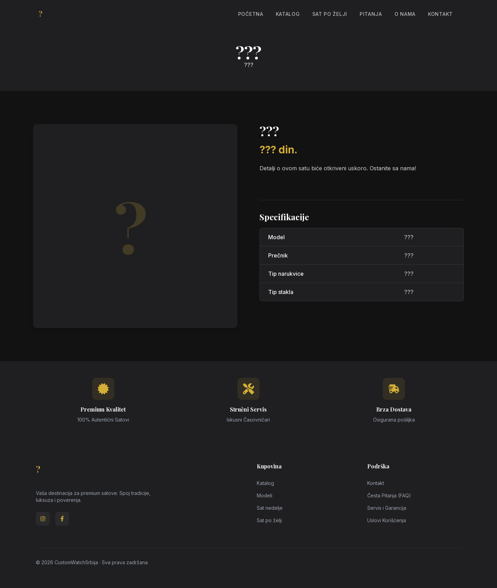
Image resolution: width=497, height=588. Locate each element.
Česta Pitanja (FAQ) (389, 495)
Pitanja (371, 14)
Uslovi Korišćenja (386, 520)
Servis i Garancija (386, 508)
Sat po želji (329, 14)
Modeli (264, 495)
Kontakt (440, 14)
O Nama (405, 14)
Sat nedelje (270, 508)
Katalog (288, 14)
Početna (250, 14)
